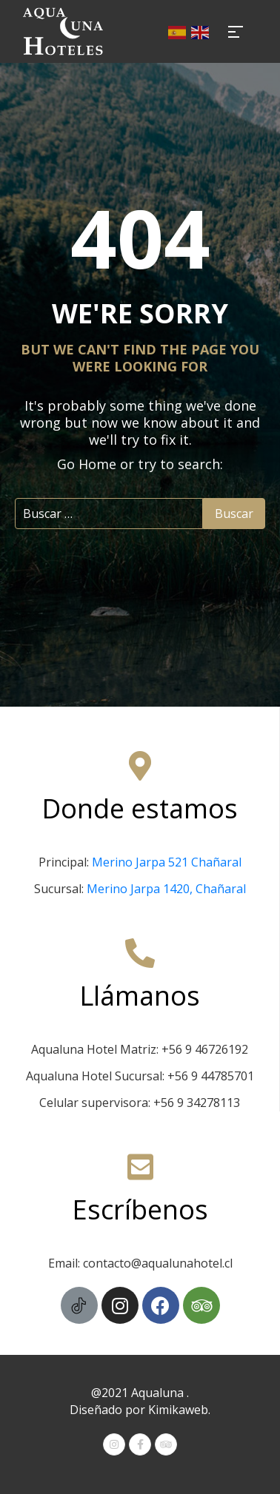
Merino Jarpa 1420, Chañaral (166, 889)
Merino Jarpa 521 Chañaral (166, 862)
